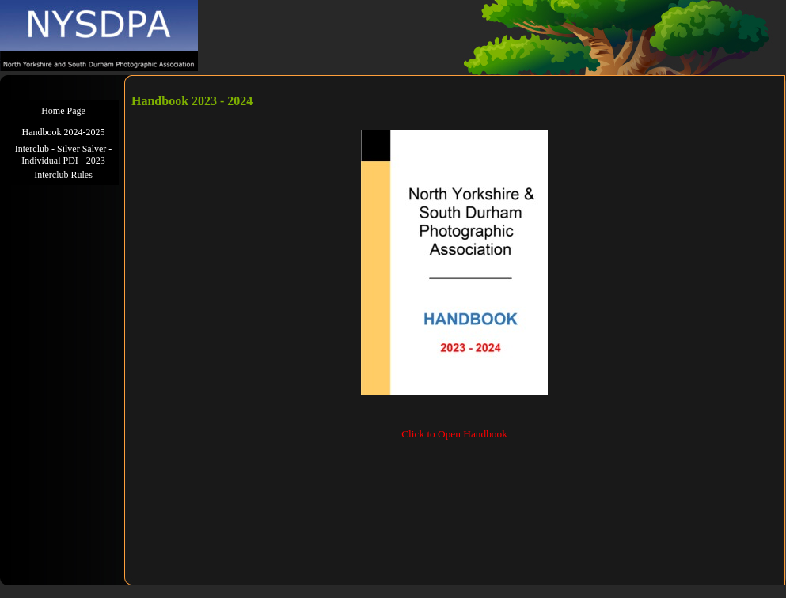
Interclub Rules (63, 174)
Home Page (63, 110)
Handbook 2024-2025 (63, 132)
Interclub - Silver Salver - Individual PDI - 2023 (63, 154)
